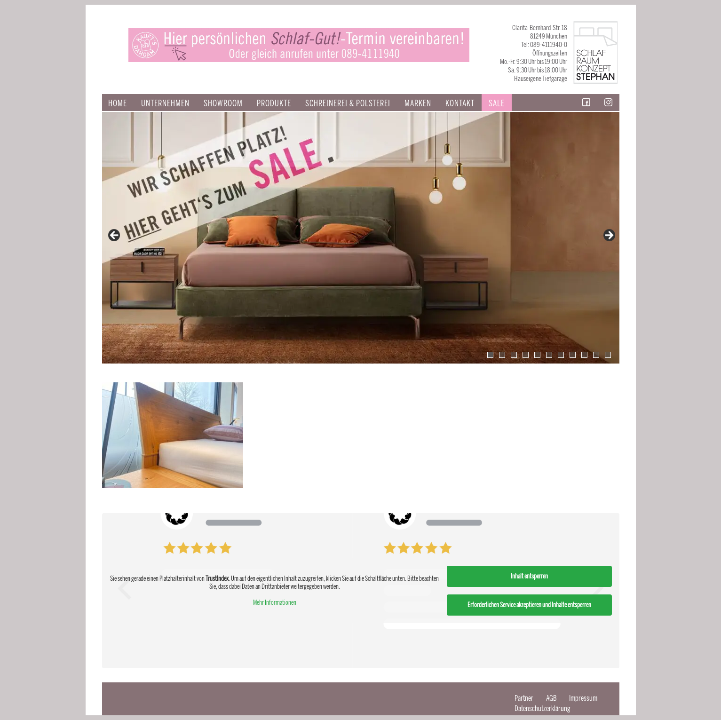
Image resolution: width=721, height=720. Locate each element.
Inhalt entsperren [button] (529, 576)
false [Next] (609, 236)
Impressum (583, 698)
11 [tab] (608, 355)
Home (117, 103)
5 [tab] (537, 355)
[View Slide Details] (360, 238)
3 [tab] (514, 355)
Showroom (223, 103)
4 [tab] (526, 355)
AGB (551, 698)
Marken (417, 103)
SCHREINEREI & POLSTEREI (347, 103)
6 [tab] (549, 355)
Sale (497, 103)
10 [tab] (596, 355)
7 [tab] (561, 355)
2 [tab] (502, 355)
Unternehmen (165, 103)
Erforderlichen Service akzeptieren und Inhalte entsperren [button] (529, 605)
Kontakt (460, 103)
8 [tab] (573, 355)
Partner (524, 698)
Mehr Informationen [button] (274, 603)
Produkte (274, 103)
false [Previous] (115, 236)
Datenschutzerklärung (542, 708)
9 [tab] (584, 355)
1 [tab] (490, 355)
